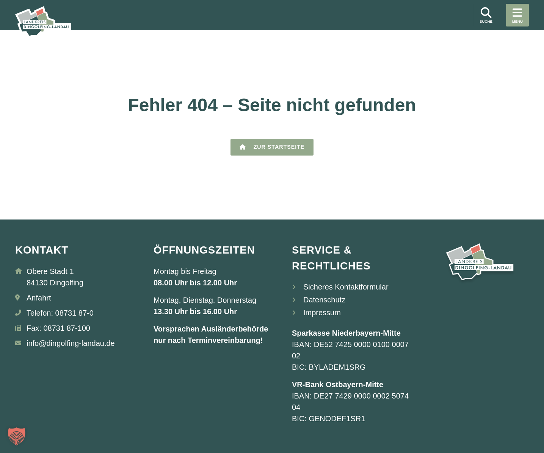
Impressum (322, 312)
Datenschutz (324, 300)
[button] (16, 436)
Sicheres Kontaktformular (346, 287)
